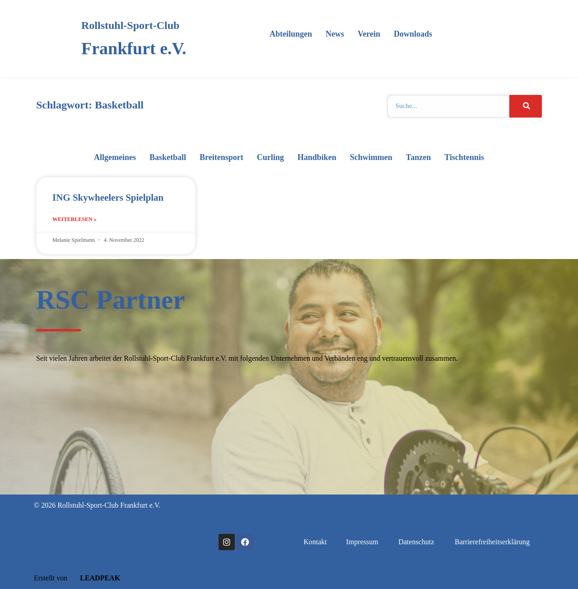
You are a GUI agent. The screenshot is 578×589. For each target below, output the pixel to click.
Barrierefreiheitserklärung (492, 542)
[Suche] (525, 106)
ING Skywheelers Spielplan (107, 197)
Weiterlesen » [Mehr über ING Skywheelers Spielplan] (74, 219)
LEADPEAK (94, 578)
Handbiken (317, 157)
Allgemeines (115, 157)
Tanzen (418, 157)
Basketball (167, 157)
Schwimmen (371, 157)
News (335, 33)
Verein (369, 33)
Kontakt (315, 542)
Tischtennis (464, 157)
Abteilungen (291, 33)
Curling (270, 157)
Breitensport (221, 157)
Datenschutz (416, 542)
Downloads (413, 33)
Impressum (362, 542)
